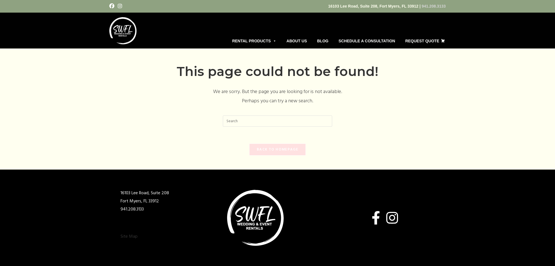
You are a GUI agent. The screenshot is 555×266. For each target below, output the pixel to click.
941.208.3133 (434, 6)
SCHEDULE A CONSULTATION (367, 41)
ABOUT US (296, 41)
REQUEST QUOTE (422, 41)
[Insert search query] (277, 121)
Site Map (129, 236)
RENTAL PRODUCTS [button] (254, 41)
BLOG (322, 41)
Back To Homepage (277, 149)
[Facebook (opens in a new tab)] (112, 7)
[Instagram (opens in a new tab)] (120, 7)
